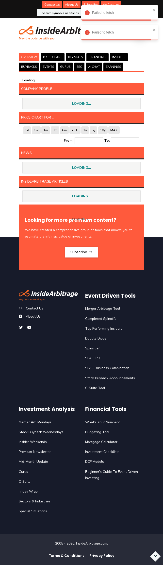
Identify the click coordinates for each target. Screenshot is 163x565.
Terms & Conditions (66, 555)
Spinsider (92, 348)
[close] (153, 10)
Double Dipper (96, 338)
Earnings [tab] (113, 67)
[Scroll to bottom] (155, 556)
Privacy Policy (101, 555)
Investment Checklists (102, 451)
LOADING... (81, 103)
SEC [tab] (79, 67)
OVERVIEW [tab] (29, 57)
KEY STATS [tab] (75, 57)
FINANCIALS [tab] (97, 57)
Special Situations (33, 511)
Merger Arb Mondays (35, 422)
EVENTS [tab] (48, 67)
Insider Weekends (33, 442)
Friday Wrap (28, 491)
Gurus (23, 471)
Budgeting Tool (97, 432)
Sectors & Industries (34, 501)
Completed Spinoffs (100, 318)
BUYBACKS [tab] (29, 67)
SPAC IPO (92, 358)
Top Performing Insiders (103, 328)
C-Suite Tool (95, 388)
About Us (72, 5)
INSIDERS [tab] (118, 57)
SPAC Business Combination (107, 368)
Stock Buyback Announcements (110, 378)
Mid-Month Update (33, 461)
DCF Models (94, 461)
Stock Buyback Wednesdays (41, 432)
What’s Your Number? (102, 422)
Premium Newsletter (35, 451)
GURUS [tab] (65, 67)
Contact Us (52, 5)
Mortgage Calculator (101, 442)
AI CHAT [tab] (94, 67)
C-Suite (25, 481)
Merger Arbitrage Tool (102, 308)
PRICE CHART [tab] (52, 57)
